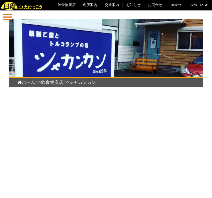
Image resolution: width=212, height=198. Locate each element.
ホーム (26, 82)
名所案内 (90, 5)
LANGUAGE (198, 5)
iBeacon (175, 5)
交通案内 (112, 5)
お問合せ (155, 5)
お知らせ (133, 5)
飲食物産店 (67, 5)
